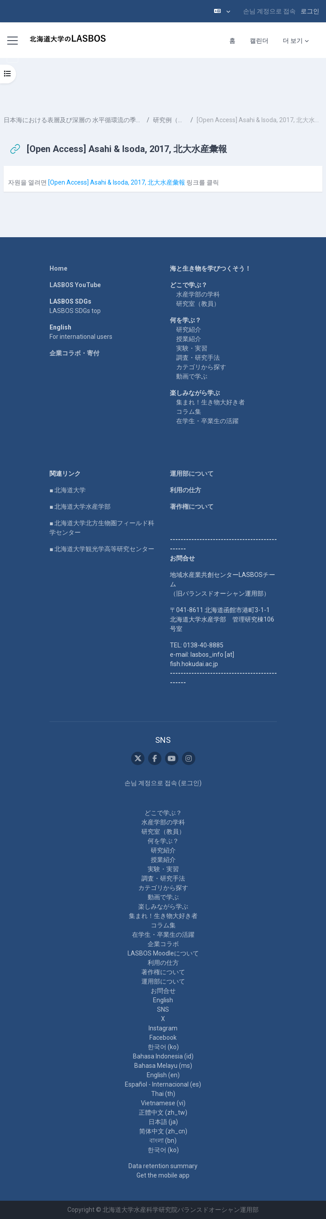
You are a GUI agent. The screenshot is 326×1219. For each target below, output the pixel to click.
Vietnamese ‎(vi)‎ (163, 1103)
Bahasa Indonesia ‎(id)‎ (163, 1056)
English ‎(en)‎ (163, 1075)
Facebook (163, 1037)
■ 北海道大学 (68, 490)
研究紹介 (188, 329)
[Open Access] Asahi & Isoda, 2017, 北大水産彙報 (116, 182)
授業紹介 (188, 338)
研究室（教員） (198, 303)
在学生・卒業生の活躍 (207, 420)
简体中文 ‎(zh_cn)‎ (163, 1131)
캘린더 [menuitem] (259, 40)
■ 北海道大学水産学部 (80, 506)
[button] (222, 11)
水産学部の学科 (198, 294)
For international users (81, 336)
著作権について (192, 506)
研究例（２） (170, 120)
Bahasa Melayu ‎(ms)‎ (163, 1065)
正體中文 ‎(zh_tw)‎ (163, 1112)
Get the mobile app (163, 1175)
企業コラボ (163, 943)
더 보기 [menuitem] (293, 40)
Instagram (163, 1028)
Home (58, 268)
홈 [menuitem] (232, 40)
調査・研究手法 (198, 357)
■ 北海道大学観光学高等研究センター (102, 548)
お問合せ (163, 990)
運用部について (192, 473)
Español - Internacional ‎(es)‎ (163, 1084)
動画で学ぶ (191, 376)
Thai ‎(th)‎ (163, 1093)
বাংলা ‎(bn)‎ (163, 1140)
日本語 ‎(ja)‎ (163, 1121)
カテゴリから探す (201, 367)
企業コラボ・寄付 (74, 353)
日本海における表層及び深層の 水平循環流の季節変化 (73, 120)
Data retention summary (163, 1166)
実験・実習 (191, 348)
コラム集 (188, 411)
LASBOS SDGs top (75, 310)
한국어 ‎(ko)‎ (163, 1046)
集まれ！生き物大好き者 (210, 402)
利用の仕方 (185, 490)
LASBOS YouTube (75, 284)
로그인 (310, 11)
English (163, 1000)
